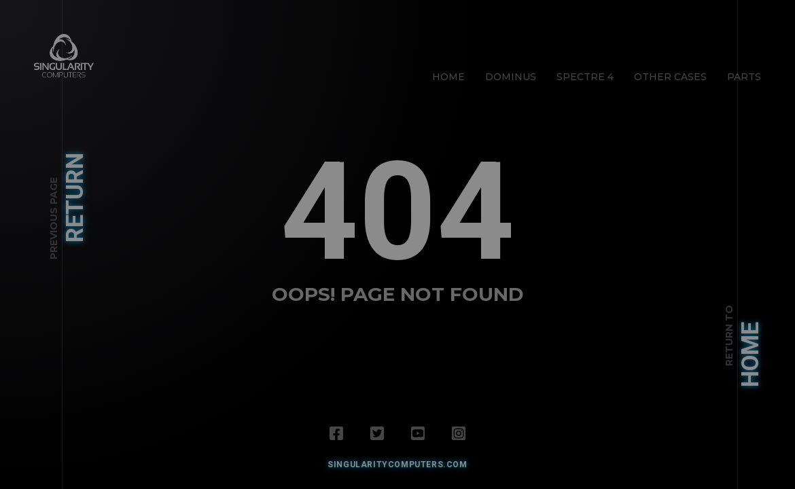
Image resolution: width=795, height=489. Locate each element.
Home (448, 77)
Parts (744, 77)
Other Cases (670, 77)
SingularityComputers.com (397, 464)
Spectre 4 (585, 77)
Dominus (510, 77)
